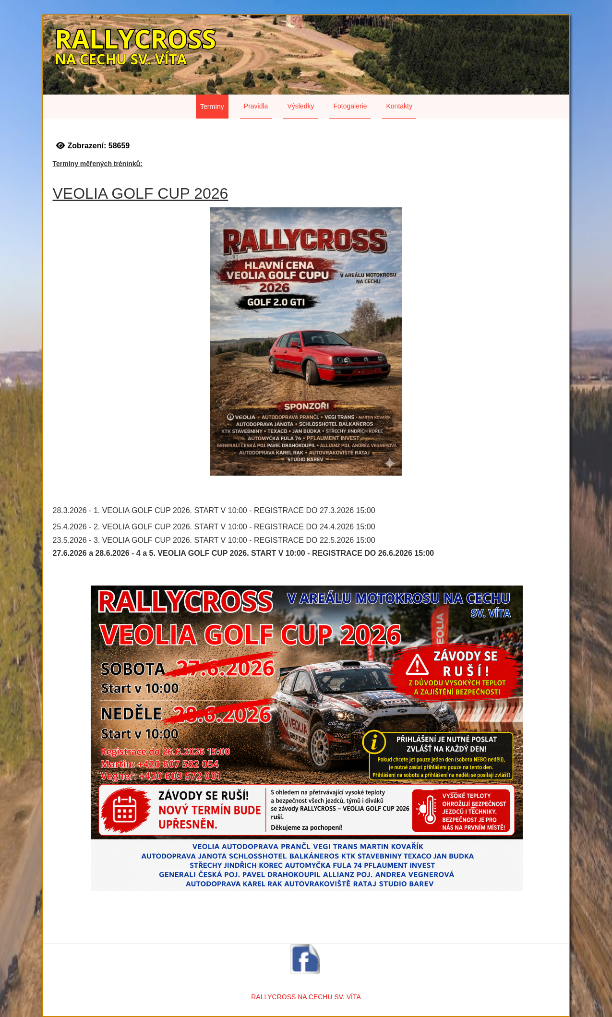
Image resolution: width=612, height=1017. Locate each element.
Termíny (212, 106)
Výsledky (300, 106)
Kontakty (399, 106)
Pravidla (256, 106)
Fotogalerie (350, 106)
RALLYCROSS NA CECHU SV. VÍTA (305, 997)
